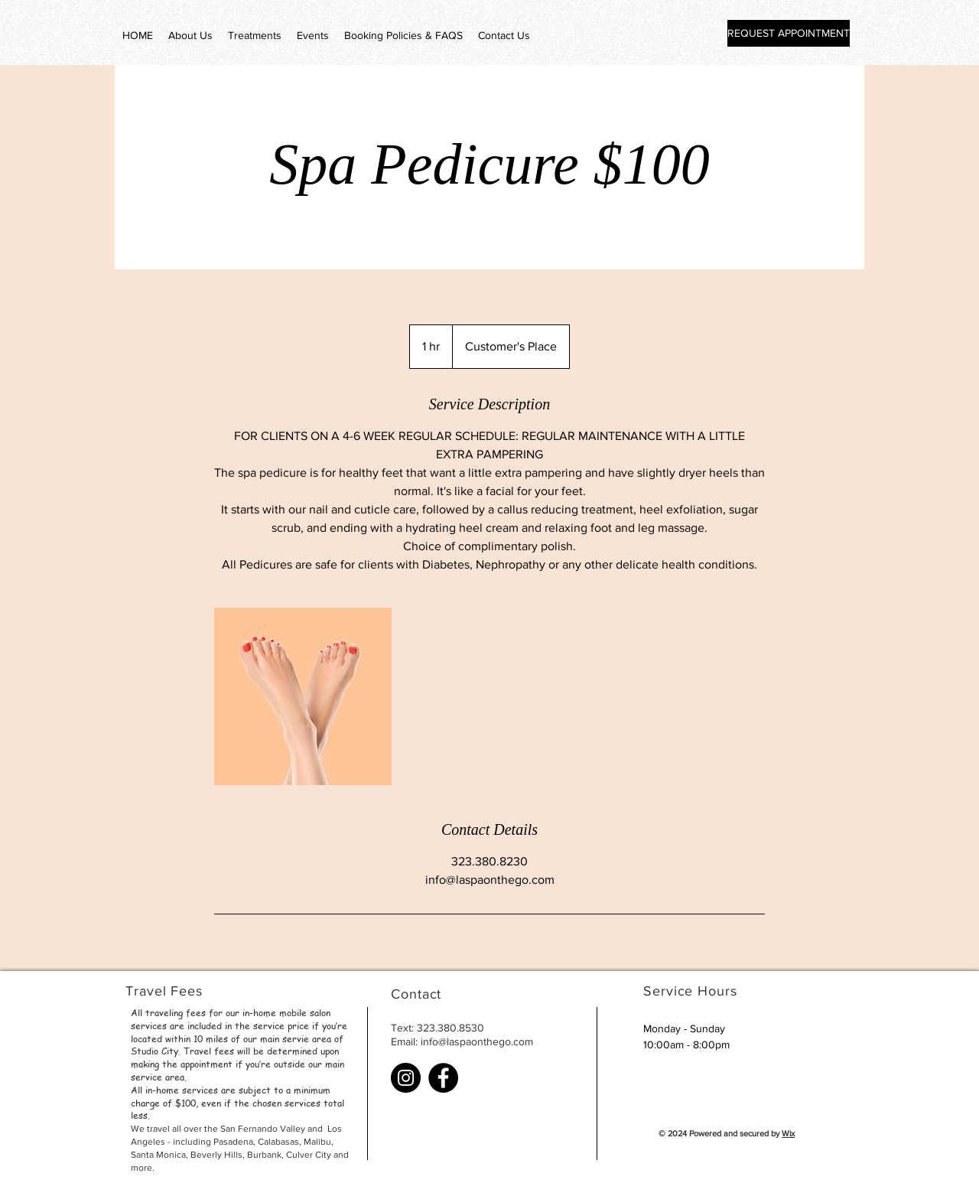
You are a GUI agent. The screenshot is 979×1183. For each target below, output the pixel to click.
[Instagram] (406, 1078)
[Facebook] (443, 1078)
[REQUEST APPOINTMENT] (788, 33)
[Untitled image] (303, 696)
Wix (788, 1133)
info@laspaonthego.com (477, 1041)
